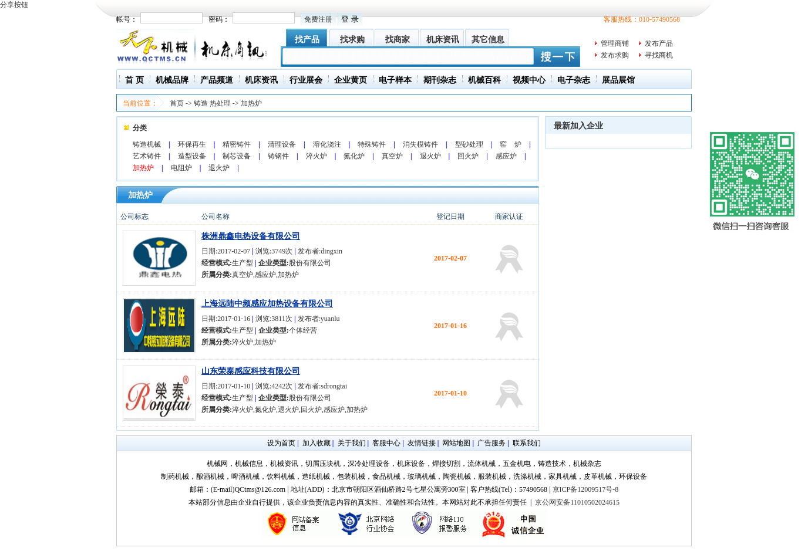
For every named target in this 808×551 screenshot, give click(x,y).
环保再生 (192, 144)
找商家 (397, 39)
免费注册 (318, 19)
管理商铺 (615, 43)
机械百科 (484, 80)
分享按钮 (14, 5)
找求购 (352, 39)
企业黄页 (350, 80)
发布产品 (659, 43)
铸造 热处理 (212, 103)
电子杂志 (573, 80)
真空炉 (392, 156)
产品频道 (216, 80)
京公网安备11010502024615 (577, 502)
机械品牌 (172, 80)
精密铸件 (237, 144)
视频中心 (529, 80)
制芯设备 (237, 156)
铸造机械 (147, 144)
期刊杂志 (439, 80)
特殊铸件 (372, 144)
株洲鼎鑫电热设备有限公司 (250, 236)
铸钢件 (278, 156)
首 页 (134, 80)
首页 (177, 103)
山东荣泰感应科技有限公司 (250, 371)
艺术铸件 (147, 156)
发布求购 (615, 55)
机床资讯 (442, 39)
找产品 (307, 39)
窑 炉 (510, 144)
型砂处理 (469, 144)
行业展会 (305, 80)
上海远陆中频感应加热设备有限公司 (267, 303)
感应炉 (506, 156)
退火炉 (430, 156)
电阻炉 (181, 168)
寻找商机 (659, 55)
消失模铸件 (420, 144)
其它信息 (488, 39)
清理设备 (282, 144)
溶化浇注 (327, 144)
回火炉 (468, 156)
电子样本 (395, 80)
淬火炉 (316, 156)
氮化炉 (354, 156)
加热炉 (251, 103)
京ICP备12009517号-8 (586, 489)
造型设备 (192, 156)
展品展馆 (618, 80)
